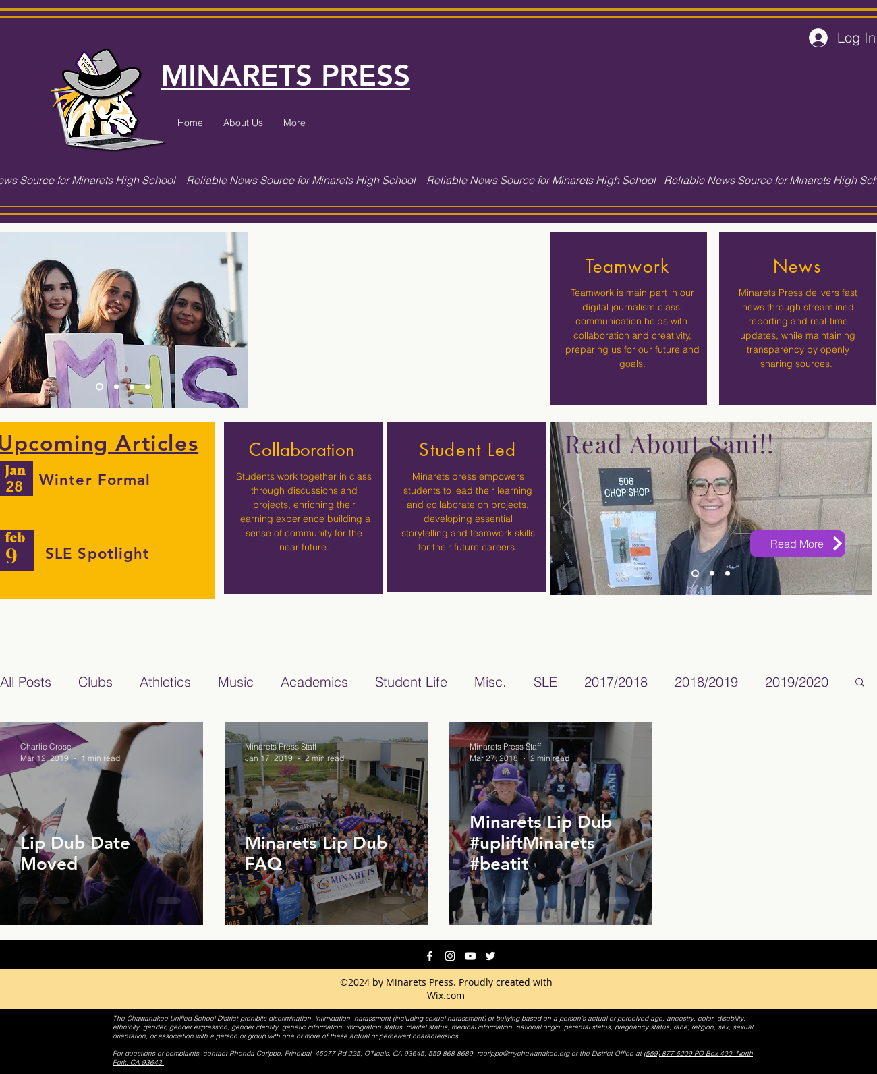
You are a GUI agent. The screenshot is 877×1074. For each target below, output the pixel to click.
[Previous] (17, 320)
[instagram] (450, 956)
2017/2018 (616, 681)
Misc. (490, 681)
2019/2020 (796, 681)
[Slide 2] (116, 386)
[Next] (229, 320)
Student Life (411, 681)
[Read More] (797, 543)
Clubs (95, 681)
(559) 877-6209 (669, 1053)
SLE (545, 681)
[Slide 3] (99, 386)
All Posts (25, 681)
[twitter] (490, 956)
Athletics (165, 681)
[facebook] (429, 956)
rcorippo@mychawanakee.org (523, 1053)
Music (236, 681)
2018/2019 (706, 681)
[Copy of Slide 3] (147, 386)
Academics (314, 681)
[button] (859, 683)
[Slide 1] (132, 386)
